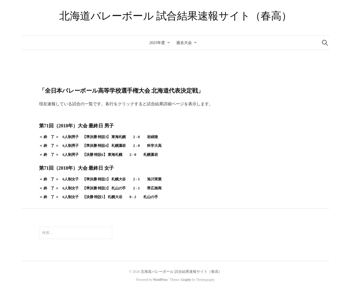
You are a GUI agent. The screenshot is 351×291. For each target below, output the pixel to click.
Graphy (186, 280)
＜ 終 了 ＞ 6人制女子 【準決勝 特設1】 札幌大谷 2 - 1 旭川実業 (100, 179)
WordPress (160, 280)
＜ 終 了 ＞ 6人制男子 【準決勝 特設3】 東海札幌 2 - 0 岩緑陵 (98, 137)
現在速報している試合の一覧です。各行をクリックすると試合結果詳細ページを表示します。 (126, 104)
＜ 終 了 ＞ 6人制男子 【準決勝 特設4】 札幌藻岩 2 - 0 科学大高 (100, 145)
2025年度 (157, 43)
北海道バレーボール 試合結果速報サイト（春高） (175, 16)
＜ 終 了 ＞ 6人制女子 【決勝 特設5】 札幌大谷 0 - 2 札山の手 (98, 197)
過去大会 (184, 43)
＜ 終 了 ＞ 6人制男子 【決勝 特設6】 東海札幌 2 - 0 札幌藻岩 (98, 154)
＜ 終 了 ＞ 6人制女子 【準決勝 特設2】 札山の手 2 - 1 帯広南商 (100, 188)
